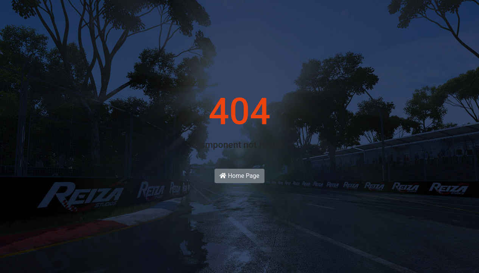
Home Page (239, 175)
